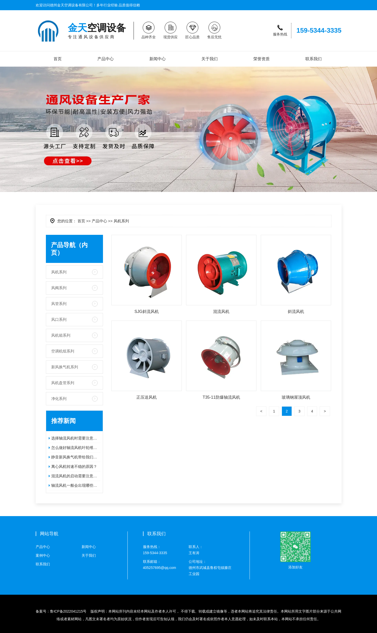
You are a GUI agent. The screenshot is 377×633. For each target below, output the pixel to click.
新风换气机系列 (64, 367)
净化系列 (59, 398)
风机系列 (59, 272)
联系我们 (313, 59)
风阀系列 (59, 288)
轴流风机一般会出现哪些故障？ (75, 485)
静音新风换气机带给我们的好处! (75, 457)
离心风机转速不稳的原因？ (74, 466)
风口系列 (59, 319)
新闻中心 (157, 59)
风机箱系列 (60, 335)
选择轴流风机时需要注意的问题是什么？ (75, 438)
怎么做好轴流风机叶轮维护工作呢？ (75, 447)
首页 (58, 59)
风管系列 (59, 303)
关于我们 (209, 59)
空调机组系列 (62, 351)
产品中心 (105, 59)
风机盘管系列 (62, 383)
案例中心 (43, 555)
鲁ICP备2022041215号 (68, 611)
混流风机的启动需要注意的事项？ (75, 476)
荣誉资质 (261, 59)
